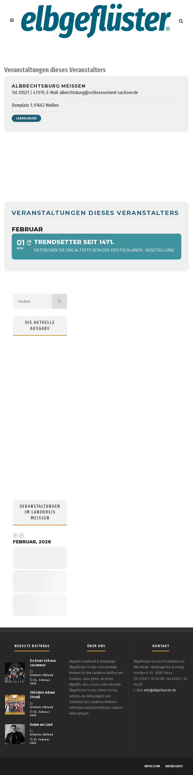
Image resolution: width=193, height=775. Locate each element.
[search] (59, 301)
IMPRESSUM (152, 766)
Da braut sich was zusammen (43, 663)
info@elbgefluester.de (160, 690)
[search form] (32, 301)
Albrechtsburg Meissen (49, 86)
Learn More (26, 118)
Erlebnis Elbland (41, 675)
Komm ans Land (41, 725)
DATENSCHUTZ (174, 766)
